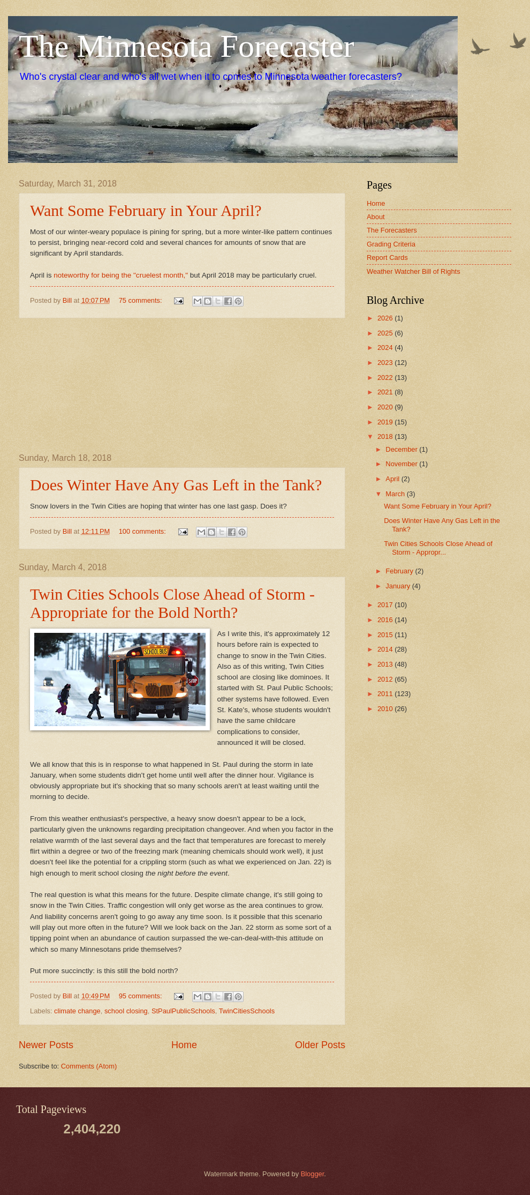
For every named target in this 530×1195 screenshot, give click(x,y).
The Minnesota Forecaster (186, 46)
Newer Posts (46, 1045)
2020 (386, 407)
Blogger (312, 1174)
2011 (386, 694)
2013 (386, 664)
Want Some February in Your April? (146, 210)
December (402, 449)
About (376, 217)
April (393, 479)
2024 (386, 347)
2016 (386, 620)
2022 (386, 378)
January (398, 586)
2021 (386, 392)
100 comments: (143, 531)
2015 (386, 635)
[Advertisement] (182, 385)
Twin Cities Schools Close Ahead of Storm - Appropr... (438, 548)
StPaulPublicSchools (183, 1011)
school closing (126, 1011)
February (400, 571)
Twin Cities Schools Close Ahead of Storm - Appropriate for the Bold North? (172, 603)
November (402, 464)
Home (184, 1045)
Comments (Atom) (89, 1066)
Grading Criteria (391, 244)
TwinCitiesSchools (247, 1011)
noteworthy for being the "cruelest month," (121, 275)
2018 (386, 436)
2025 (386, 333)
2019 (386, 422)
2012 (386, 679)
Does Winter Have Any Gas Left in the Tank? (176, 485)
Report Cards (387, 257)
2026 (386, 318)
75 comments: (141, 300)
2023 (386, 362)
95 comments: (141, 996)
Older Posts (320, 1045)
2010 (386, 709)
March (395, 494)
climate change (77, 1011)
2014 (386, 649)
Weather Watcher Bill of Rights (413, 271)
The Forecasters (392, 230)
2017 (386, 605)
